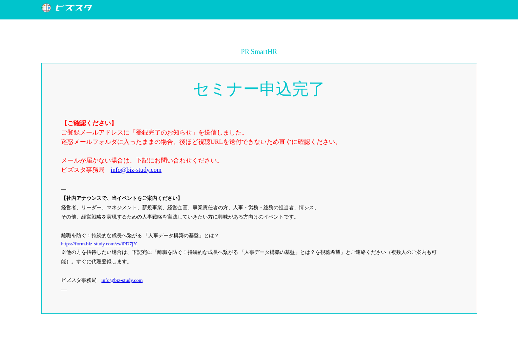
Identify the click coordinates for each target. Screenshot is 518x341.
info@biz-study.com (136, 169)
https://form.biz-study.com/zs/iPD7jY (99, 244)
